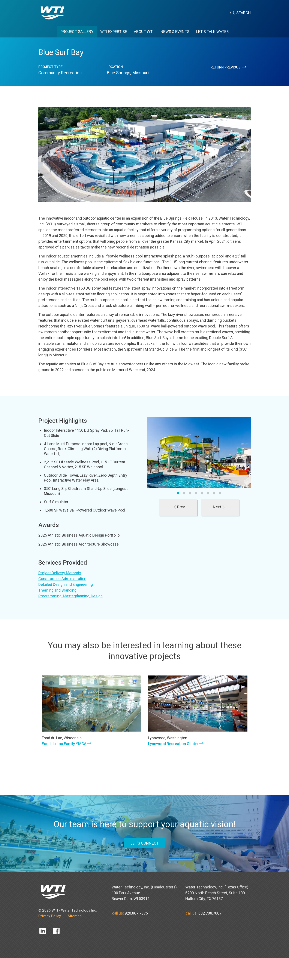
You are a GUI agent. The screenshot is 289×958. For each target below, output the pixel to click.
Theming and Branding (57, 590)
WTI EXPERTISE (113, 31)
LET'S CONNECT (144, 843)
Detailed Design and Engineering (65, 584)
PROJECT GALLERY (76, 31)
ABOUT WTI (144, 31)
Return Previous (229, 67)
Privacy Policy (49, 916)
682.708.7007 (210, 913)
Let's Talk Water (212, 31)
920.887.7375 (136, 913)
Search (240, 13)
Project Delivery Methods (59, 573)
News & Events (174, 31)
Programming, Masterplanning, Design (70, 596)
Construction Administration (62, 578)
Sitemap (75, 916)
